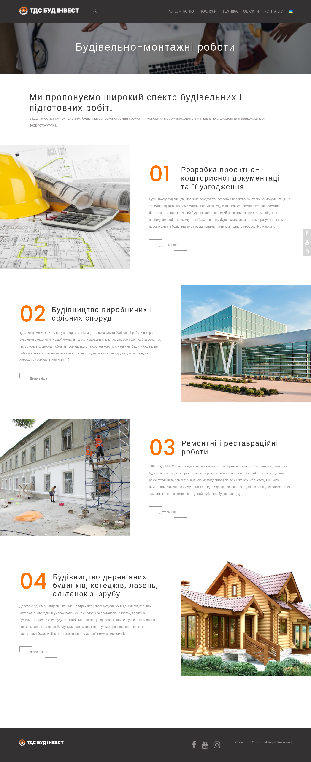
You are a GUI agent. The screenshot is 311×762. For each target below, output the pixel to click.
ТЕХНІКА (230, 11)
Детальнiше (168, 245)
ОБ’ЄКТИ (251, 11)
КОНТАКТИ (274, 11)
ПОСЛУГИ (208, 11)
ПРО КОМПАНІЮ (179, 11)
